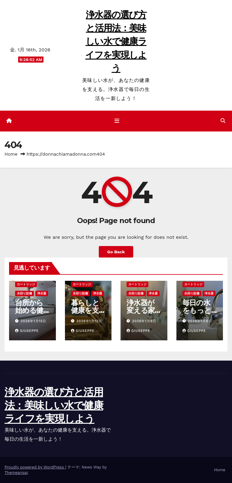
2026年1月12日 (89, 321)
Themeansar (16, 472)
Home (11, 154)
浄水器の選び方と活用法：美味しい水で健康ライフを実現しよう (116, 41)
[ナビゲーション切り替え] (117, 121)
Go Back (116, 251)
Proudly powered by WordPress (35, 467)
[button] (223, 121)
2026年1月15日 (34, 321)
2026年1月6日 (200, 321)
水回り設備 (24, 293)
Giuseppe (27, 331)
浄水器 (41, 293)
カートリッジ (26, 284)
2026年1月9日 (144, 321)
